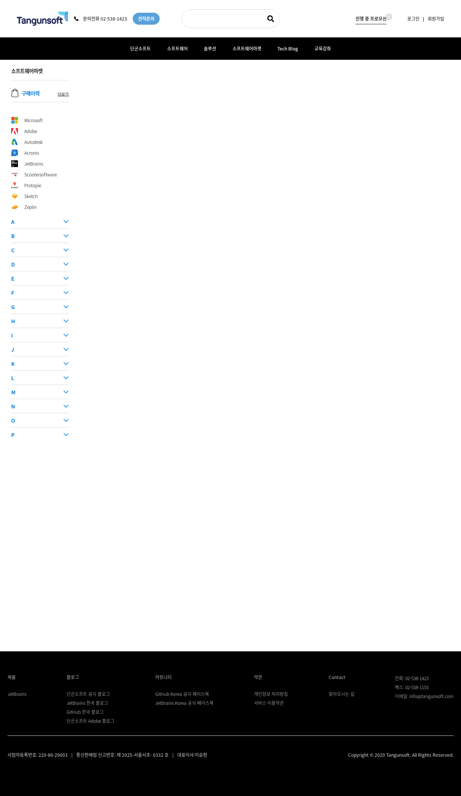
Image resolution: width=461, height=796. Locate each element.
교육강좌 (322, 48)
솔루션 (210, 48)
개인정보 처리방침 (271, 694)
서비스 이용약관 (269, 703)
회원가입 (436, 18)
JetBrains (16, 694)
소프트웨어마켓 (247, 48)
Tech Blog (287, 48)
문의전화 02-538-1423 (100, 18)
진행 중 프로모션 (371, 17)
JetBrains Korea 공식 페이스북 (184, 703)
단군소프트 (140, 48)
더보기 (63, 94)
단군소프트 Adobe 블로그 (90, 721)
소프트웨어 (177, 48)
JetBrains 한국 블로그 (87, 703)
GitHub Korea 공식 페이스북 (182, 694)
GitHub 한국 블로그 (85, 712)
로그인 (413, 18)
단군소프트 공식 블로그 (88, 694)
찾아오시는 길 (341, 694)
